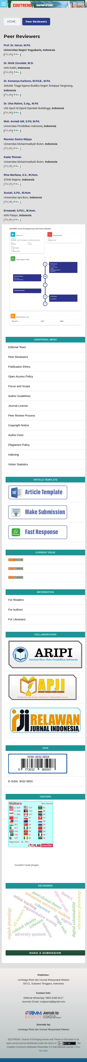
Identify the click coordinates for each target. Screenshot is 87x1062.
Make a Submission (45, 952)
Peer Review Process (21, 415)
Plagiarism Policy (19, 444)
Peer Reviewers (18, 356)
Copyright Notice (18, 425)
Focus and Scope (19, 386)
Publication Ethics (19, 366)
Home (11, 21)
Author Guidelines (19, 396)
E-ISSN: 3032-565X (20, 781)
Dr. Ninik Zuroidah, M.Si (18, 63)
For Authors (15, 609)
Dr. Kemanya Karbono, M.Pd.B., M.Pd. (27, 80)
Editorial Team (17, 347)
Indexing (13, 454)
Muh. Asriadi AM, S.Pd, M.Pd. (22, 121)
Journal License (18, 405)
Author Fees (16, 435)
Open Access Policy (20, 376)
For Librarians (17, 619)
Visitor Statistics (18, 464)
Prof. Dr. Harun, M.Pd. (17, 45)
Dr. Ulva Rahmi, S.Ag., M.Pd (21, 103)
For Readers (16, 599)
